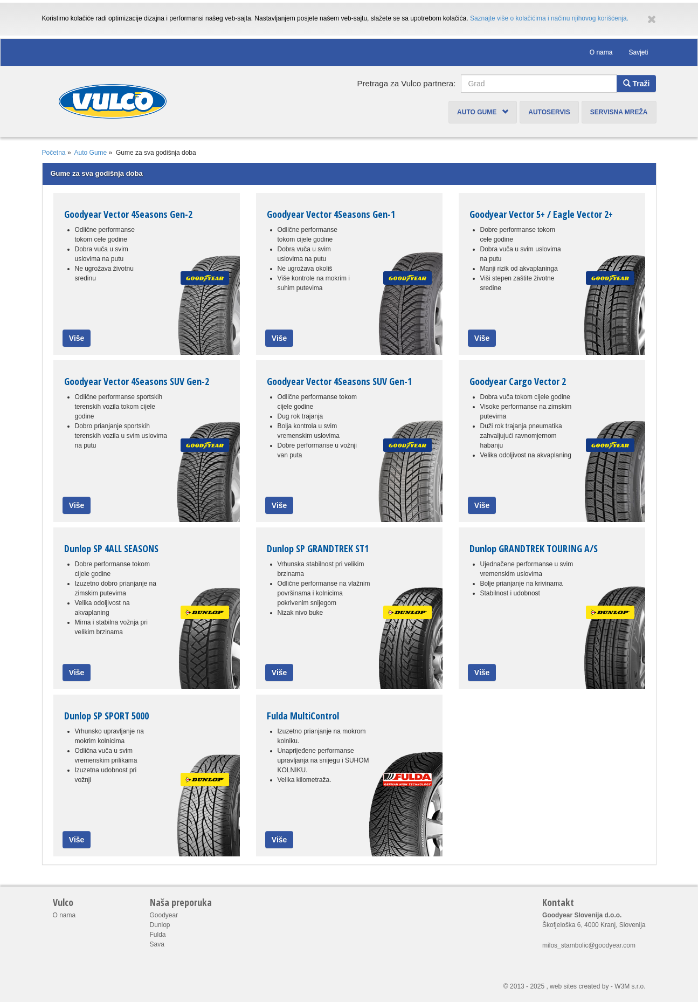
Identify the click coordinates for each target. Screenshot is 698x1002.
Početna (54, 152)
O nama (601, 52)
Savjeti (638, 52)
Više (77, 338)
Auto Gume (482, 112)
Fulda (158, 934)
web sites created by (579, 986)
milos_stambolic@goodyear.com (588, 945)
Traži (636, 83)
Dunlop (160, 925)
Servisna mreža (619, 112)
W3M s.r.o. (629, 986)
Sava (157, 944)
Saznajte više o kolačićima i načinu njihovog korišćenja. (549, 18)
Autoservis (549, 112)
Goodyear (164, 915)
